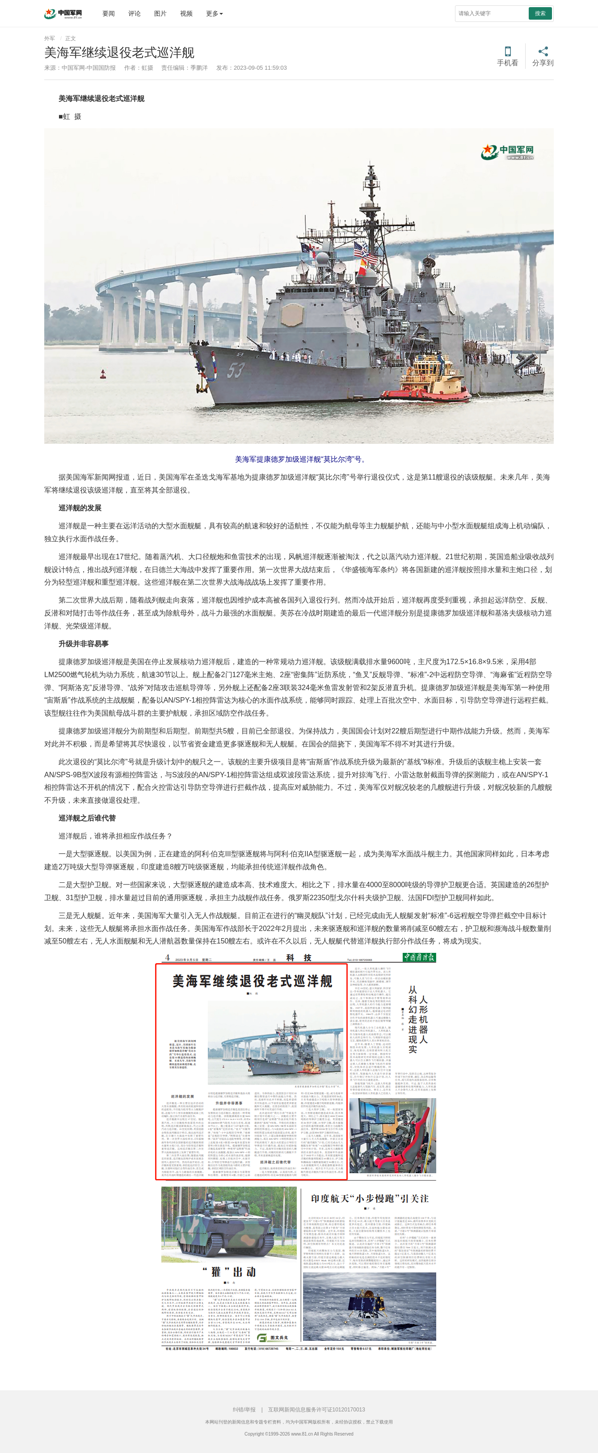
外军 (49, 38)
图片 (160, 13)
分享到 (543, 63)
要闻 (108, 13)
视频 (186, 13)
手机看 (507, 63)
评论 (134, 13)
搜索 (540, 13)
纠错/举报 (244, 1410)
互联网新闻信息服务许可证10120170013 (316, 1410)
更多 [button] (214, 13)
